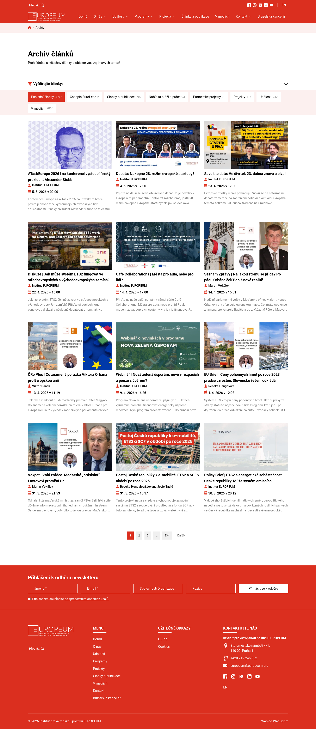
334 (167, 535)
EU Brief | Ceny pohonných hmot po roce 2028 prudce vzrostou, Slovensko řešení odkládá (242, 377)
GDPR (162, 639)
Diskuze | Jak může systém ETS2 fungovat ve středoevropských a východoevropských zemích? (69, 277)
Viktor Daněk (41, 386)
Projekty (167, 16)
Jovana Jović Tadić (160, 486)
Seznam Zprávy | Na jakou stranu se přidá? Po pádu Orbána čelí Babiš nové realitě (242, 277)
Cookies (164, 647)
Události (120, 16)
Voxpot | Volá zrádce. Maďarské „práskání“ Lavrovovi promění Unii (64, 478)
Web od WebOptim (274, 721)
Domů (83, 16)
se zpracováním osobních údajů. (87, 599)
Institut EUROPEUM (45, 185)
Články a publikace (195, 16)
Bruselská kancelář (271, 16)
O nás (100, 16)
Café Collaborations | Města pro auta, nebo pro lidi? (154, 277)
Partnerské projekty (209, 97)
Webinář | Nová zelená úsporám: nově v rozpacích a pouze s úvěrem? (157, 377)
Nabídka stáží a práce (167, 97)
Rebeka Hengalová (221, 386)
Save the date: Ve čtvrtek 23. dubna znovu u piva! (245, 173)
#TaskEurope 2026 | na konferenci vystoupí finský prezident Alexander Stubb (69, 176)
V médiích (222, 16)
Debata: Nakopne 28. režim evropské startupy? (155, 173)
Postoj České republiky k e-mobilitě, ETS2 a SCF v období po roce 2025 (157, 478)
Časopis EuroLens (84, 97)
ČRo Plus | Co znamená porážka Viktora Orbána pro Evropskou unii (67, 377)
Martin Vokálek (218, 285)
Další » (181, 535)
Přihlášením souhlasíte (70, 599)
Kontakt (243, 16)
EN (284, 5)
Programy (144, 16)
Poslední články (46, 97)
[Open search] (37, 5)
